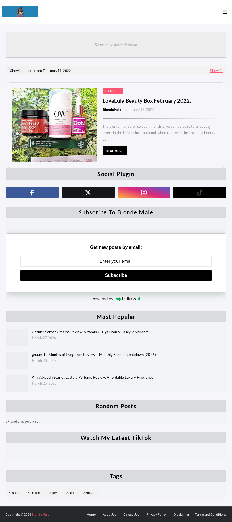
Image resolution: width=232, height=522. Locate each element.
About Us (109, 514)
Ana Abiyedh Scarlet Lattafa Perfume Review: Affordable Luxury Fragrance (92, 377)
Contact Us (131, 514)
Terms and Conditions (210, 514)
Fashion (14, 492)
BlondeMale (112, 109)
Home (91, 514)
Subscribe (116, 275)
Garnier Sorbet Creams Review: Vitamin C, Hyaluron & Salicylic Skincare (90, 332)
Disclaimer (181, 514)
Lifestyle (53, 492)
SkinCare (89, 492)
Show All (216, 70)
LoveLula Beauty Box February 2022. (147, 100)
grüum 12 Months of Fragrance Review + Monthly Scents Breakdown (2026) (94, 354)
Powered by (116, 298)
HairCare (33, 492)
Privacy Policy (156, 514)
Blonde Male (40, 514)
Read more (114, 151)
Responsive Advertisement (116, 45)
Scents (71, 492)
